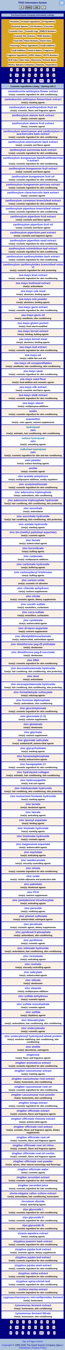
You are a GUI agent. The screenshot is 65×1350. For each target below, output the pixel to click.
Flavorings (15, 46)
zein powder (33, 460)
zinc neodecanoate (33, 860)
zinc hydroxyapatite (33, 780)
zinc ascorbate (33, 508)
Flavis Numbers (31, 41)
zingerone (33, 1054)
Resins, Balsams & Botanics (21, 65)
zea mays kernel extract (33, 331)
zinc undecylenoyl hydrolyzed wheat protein (33, 1036)
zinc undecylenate (33, 1028)
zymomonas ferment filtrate (33, 1313)
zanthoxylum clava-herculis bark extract (33, 192)
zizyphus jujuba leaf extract (33, 1257)
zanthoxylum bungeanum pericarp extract (33, 184)
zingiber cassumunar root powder (33, 1094)
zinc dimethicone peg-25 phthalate (33, 644)
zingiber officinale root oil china (33, 1145)
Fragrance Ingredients (17, 55)
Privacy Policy (38, 1348)
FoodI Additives (18, 50)
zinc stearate (33, 988)
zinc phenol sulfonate (33, 916)
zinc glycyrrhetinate (33, 748)
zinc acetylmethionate (33, 484)
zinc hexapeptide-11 (33, 764)
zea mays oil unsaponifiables (33, 363)
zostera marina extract (33, 1289)
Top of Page (28, 1341)
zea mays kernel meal (33, 339)
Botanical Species (20, 26)
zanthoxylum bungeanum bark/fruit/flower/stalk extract (33, 159)
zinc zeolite (33, 1046)
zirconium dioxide (33, 1201)
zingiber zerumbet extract (33, 1177)
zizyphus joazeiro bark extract (33, 1241)
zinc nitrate (33, 868)
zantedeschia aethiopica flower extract (33, 91)
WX (41, 81)
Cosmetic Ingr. (31, 31)
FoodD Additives (47, 46)
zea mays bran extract (33, 275)
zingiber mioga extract (33, 1102)
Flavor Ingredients (29, 46)
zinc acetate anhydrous (33, 476)
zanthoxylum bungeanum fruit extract (33, 168)
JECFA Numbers (50, 55)
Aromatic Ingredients (30, 22)
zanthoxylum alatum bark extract (33, 115)
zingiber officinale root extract (33, 1126)
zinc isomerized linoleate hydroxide (33, 796)
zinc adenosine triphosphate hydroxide (33, 500)
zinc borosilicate (33, 548)
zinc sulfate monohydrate (33, 1004)
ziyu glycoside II (33, 1217)
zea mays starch (33, 403)
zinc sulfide (33, 1012)
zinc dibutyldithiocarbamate (33, 636)
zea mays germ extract (33, 307)
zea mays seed (33, 371)
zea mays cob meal (33, 291)
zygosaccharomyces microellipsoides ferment (33, 1297)
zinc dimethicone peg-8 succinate (33, 652)
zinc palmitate (33, 884)
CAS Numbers (36, 26)
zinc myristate (33, 852)
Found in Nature (34, 50)
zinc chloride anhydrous (33, 588)
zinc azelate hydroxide (33, 524)
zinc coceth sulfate (33, 604)
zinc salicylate (33, 972)
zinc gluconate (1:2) (33, 716)
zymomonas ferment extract (33, 1305)
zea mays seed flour (33, 379)
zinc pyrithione (33, 940)
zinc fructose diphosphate (33, 700)
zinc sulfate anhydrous (33, 996)
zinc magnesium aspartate (33, 844)
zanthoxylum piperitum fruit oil (33, 224)
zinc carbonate (33, 556)
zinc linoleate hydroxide (32, 828)
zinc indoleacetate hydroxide (33, 788)
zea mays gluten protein (33, 323)
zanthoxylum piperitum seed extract (33, 240)
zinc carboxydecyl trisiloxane (33, 572)
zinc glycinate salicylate (32, 740)
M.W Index (13, 60)
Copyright (7, 1345)
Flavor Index (46, 41)
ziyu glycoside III (33, 1225)
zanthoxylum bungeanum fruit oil (33, 176)
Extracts (32, 36)
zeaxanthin (33, 419)
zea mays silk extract (32, 387)
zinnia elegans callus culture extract (33, 1193)
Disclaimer (24, 1348)
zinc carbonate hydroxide (33, 564)
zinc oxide (32, 876)
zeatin (33, 411)
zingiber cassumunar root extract (33, 1078)
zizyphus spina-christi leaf (33, 1281)
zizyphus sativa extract (33, 1273)
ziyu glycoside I (33, 1209)
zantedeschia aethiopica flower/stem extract (33, 99)
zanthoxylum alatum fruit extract (33, 123)
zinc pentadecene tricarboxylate (33, 900)
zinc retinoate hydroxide (33, 948)
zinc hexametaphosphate (33, 756)
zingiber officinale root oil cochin (33, 1153)
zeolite (33, 468)
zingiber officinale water (33, 1169)
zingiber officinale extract (33, 1110)
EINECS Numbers (48, 31)
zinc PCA (33, 892)
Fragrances (48, 50)
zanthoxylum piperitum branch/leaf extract (33, 208)
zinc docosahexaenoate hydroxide (33, 668)
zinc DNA (33, 660)
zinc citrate (33, 596)
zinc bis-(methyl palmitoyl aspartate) (33, 532)
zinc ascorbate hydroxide (33, 516)
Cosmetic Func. (16, 31)
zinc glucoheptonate (33, 708)
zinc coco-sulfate (33, 612)
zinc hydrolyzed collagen (33, 772)
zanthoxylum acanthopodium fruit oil (33, 107)
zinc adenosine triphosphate (33, 492)
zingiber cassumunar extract (33, 1070)
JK (17, 75)
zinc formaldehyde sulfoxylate (33, 692)
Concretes (48, 26)
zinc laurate (33, 812)
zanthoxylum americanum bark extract (33, 142)
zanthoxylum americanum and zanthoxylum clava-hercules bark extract (33, 132)
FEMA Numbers (44, 36)
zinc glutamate (33, 724)
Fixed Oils (18, 41)
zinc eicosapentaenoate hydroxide (33, 684)
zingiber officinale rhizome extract (33, 1118)
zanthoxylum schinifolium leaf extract (33, 248)
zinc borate (33, 540)
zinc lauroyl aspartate (33, 820)
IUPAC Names (35, 55)
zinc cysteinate (33, 620)
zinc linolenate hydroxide (33, 836)
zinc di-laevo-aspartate (33, 628)
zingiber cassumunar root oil (33, 1086)
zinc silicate (33, 980)
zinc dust (33, 676)
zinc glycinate (33, 732)
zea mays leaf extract (33, 347)
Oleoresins (36, 60)
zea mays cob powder (33, 299)
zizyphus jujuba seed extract (33, 1265)
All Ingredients (48, 22)
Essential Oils (20, 36)
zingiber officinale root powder (33, 1161)
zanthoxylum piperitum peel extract (33, 232)
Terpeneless (51, 65)
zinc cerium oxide (33, 580)
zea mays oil (33, 355)
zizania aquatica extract (33, 1233)
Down (28, 7)
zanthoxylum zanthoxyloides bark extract (33, 256)
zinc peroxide (33, 908)
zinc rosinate (33, 964)
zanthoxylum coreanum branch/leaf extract (33, 200)
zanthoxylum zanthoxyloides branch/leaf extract (33, 266)
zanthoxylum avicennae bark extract (33, 150)
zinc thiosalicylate (33, 1020)
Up (36, 7)
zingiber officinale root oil (33, 1137)
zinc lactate (33, 804)
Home (40, 1341)
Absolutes (14, 22)
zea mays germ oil (33, 315)
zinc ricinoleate (33, 956)
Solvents (40, 65)
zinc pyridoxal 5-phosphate (33, 932)
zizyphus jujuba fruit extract (33, 1249)
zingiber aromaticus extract (33, 1062)
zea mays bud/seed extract (33, 283)
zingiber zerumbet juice (33, 1185)
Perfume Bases (50, 60)
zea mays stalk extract (33, 395)
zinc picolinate (33, 924)
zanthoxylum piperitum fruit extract (33, 216)
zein (33, 430)
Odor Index (24, 60)
